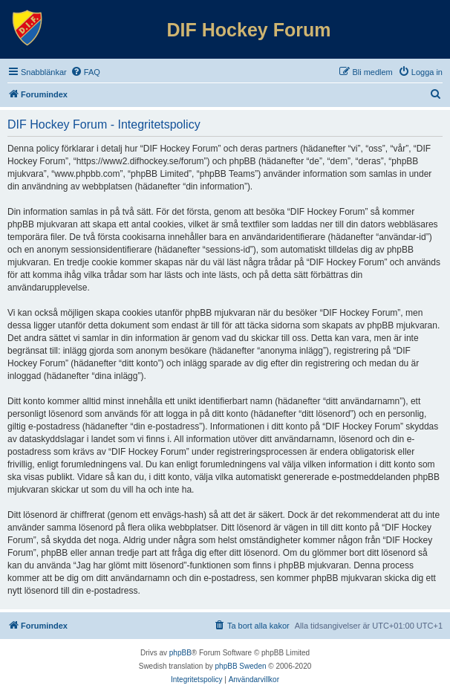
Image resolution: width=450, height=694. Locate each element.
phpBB (180, 653)
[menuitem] (85, 72)
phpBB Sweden (241, 666)
